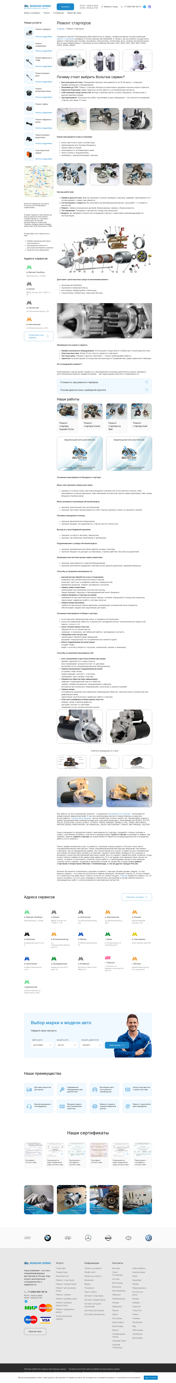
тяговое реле (77, 818)
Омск (134, 1276)
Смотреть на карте (136, 897)
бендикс (87, 818)
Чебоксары (137, 1330)
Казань (115, 1302)
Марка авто (37, 1040)
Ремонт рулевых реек (66, 1298)
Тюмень (136, 1318)
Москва (116, 1268)
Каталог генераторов (94, 1300)
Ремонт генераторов (66, 1284)
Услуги (47, 13)
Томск (135, 1314)
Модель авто (63, 1040)
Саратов (136, 1306)
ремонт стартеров (65, 39)
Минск (115, 1330)
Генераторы (62, 1272)
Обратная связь (74, 13)
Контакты (65, 7)
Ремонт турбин (63, 1294)
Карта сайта (90, 1292)
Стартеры (61, 1268)
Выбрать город (109, 6)
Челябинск (137, 1334)
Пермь (135, 1284)
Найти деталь (117, 1045)
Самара (136, 1302)
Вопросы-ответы (92, 1276)
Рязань (135, 1298)
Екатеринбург (119, 1291)
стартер (123, 875)
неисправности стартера (118, 814)
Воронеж (116, 1287)
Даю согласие (150, 1378)
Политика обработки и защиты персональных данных (45, 1369)
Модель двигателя (90, 1040)
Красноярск (118, 1322)
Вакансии (89, 1280)
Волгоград (117, 1283)
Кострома (117, 1318)
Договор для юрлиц (94, 1310)
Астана (115, 1279)
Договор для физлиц (94, 1314)
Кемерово (117, 1306)
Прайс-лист (90, 1272)
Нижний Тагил (119, 1341)
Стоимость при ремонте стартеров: (79, 382)
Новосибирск (138, 1268)
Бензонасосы (62, 1276)
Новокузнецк (138, 1272)
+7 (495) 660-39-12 (130, 6)
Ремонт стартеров (65, 1280)
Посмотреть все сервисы (39, 336)
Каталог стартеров (93, 1296)
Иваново (116, 1294)
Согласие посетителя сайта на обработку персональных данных (94, 1369)
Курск (115, 1314)
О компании (58, 13)
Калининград (118, 1298)
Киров (115, 1310)
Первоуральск (139, 1288)
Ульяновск (137, 1322)
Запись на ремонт (32, 13)
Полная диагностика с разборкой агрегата (83, 390)
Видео (87, 1284)
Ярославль (137, 1338)
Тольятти (136, 1310)
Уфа (134, 1326)
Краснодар (117, 1326)
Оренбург (137, 1280)
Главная (60, 29)
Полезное (89, 1288)
